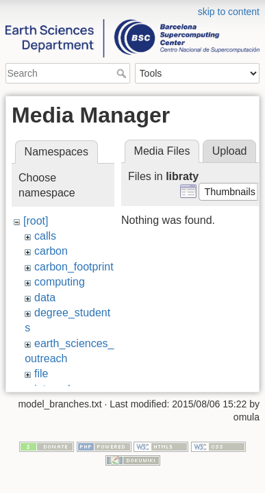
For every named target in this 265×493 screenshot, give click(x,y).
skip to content (229, 11)
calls (45, 236)
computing (59, 282)
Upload (229, 151)
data (44, 297)
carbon (51, 251)
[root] (35, 221)
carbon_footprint (74, 267)
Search (122, 73)
